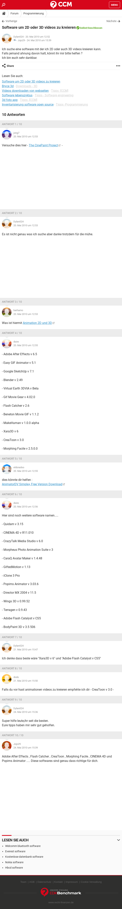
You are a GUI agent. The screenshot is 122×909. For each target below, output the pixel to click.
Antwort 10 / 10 (12, 735)
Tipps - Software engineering (54, 95)
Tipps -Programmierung (72, 104)
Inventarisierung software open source (28, 104)
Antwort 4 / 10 (12, 332)
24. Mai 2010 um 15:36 (25, 712)
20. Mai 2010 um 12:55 (25, 345)
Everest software (15, 851)
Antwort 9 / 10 (12, 699)
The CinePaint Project (43, 145)
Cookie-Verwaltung (91, 881)
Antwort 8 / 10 (12, 668)
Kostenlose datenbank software (24, 856)
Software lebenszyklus (17, 95)
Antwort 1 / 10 (12, 124)
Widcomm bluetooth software (22, 846)
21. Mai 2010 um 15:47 (25, 649)
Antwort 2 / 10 (12, 213)
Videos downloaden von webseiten (25, 91)
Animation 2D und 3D (37, 323)
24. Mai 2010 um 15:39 (39, 40)
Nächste (111, 21)
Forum (14, 13)
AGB (32, 881)
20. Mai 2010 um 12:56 (25, 506)
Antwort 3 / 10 (12, 301)
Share (10, 65)
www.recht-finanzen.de (61, 902)
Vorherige (11, 21)
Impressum (72, 881)
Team (23, 881)
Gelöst (83, 27)
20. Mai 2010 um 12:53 (25, 136)
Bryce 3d (8, 86)
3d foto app (10, 100)
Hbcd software (14, 867)
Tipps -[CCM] (59, 91)
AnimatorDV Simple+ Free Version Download (32, 484)
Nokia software (14, 862)
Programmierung (33, 13)
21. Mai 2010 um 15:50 (25, 680)
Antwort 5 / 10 (12, 458)
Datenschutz (44, 881)
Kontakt (58, 881)
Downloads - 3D (26, 86)
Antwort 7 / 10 (12, 637)
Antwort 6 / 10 (12, 494)
